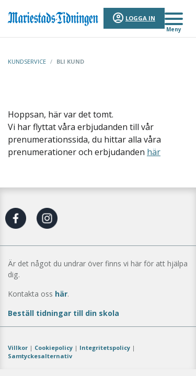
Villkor (18, 347)
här (153, 152)
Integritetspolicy (104, 347)
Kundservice (27, 61)
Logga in (140, 18)
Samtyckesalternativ (40, 356)
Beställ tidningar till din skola (63, 313)
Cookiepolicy (53, 347)
